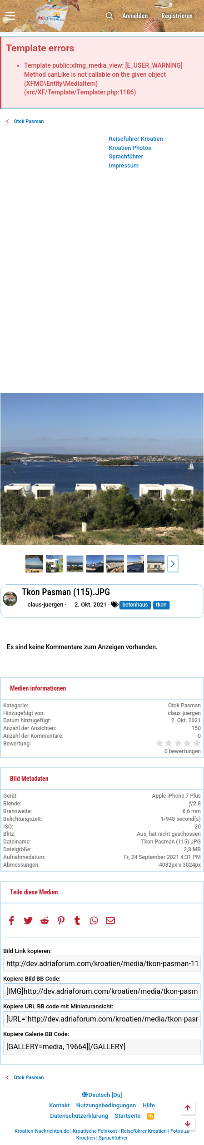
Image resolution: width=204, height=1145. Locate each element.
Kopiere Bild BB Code (31, 978)
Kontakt (59, 1105)
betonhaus (135, 605)
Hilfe (149, 1105)
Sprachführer (126, 156)
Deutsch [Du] (102, 1094)
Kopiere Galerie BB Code (35, 1034)
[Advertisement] (102, 283)
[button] (10, 16)
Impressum (124, 165)
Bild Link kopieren (26, 951)
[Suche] (109, 16)
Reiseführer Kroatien (136, 138)
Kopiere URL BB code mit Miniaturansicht (57, 1006)
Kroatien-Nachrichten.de (42, 1131)
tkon (161, 605)
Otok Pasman (184, 705)
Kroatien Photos (130, 147)
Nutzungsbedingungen (106, 1105)
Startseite (128, 1115)
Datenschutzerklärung (79, 1115)
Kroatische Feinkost (95, 1131)
